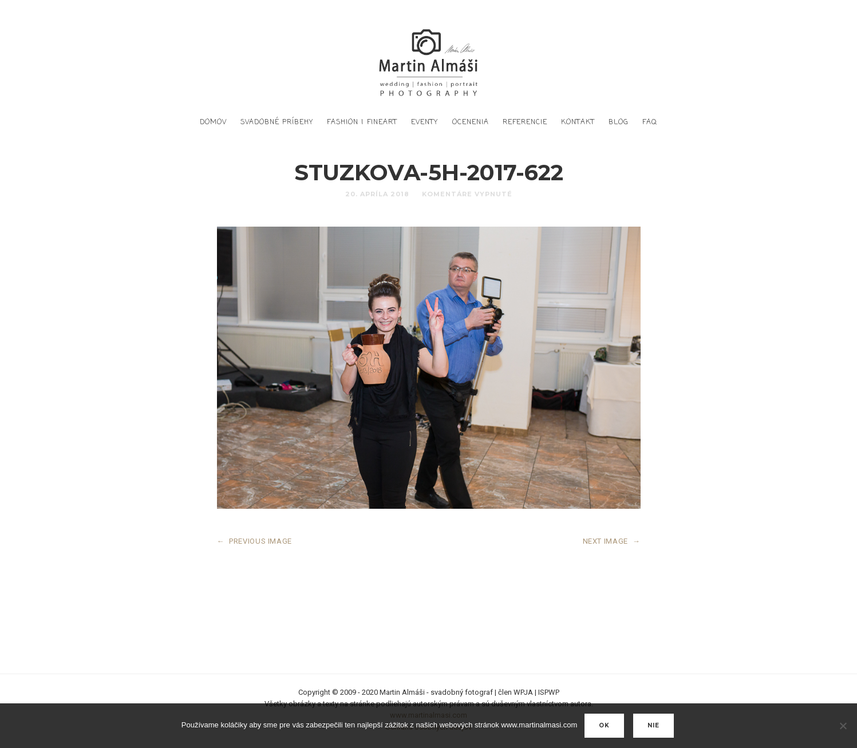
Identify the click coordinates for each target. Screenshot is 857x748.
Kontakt (578, 122)
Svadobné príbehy (276, 122)
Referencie (525, 122)
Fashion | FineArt (362, 122)
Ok (604, 725)
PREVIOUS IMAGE (255, 541)
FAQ (649, 122)
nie (653, 725)
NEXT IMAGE (612, 541)
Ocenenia (470, 122)
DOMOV (213, 122)
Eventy (424, 122)
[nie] (842, 725)
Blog (619, 122)
